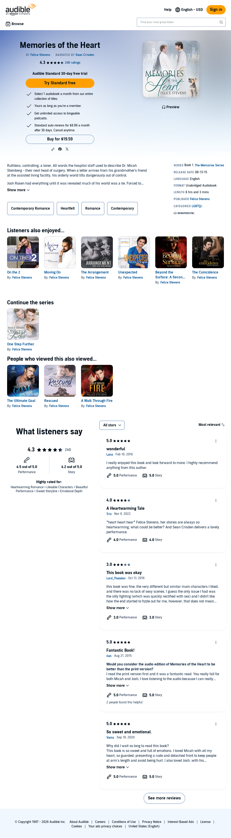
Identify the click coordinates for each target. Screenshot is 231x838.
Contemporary (122, 208)
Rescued (51, 401)
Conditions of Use (124, 822)
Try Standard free (60, 83)
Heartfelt (68, 208)
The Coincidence (205, 272)
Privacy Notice (151, 822)
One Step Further (20, 344)
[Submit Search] (222, 22)
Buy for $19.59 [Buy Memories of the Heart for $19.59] (60, 139)
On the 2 (13, 272)
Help (167, 10)
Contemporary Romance (30, 208)
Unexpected (127, 272)
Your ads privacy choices (105, 826)
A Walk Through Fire (97, 401)
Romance (92, 208)
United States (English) (144, 826)
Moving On (52, 272)
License (205, 822)
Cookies (77, 826)
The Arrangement (95, 272)
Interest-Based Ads (181, 822)
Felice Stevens (22, 277)
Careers (100, 822)
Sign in (216, 9)
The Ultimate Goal (21, 401)
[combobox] (181, 22)
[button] (53, 149)
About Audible (79, 822)
